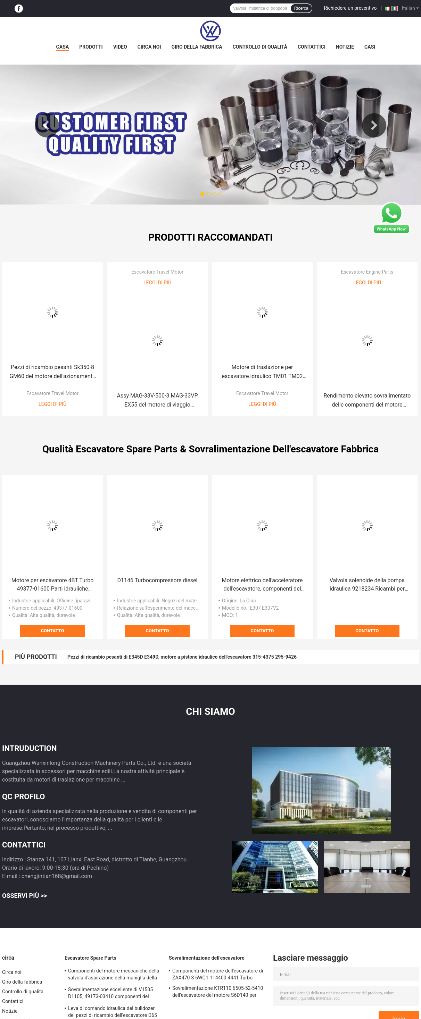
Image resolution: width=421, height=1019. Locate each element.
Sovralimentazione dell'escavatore (207, 958)
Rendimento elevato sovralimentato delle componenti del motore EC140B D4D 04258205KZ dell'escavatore (367, 400)
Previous (47, 125)
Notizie (345, 47)
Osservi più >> (24, 895)
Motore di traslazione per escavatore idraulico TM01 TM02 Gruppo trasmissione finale (262, 372)
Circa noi (149, 47)
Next (374, 125)
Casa (62, 47)
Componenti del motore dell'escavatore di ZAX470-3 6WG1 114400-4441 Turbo (217, 974)
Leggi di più (52, 404)
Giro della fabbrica (196, 47)
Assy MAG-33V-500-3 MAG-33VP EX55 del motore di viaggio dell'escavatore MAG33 (157, 400)
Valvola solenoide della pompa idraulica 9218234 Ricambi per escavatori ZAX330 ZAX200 (367, 585)
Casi (369, 47)
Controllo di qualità (260, 47)
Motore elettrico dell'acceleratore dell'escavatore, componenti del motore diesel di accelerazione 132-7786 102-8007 (262, 585)
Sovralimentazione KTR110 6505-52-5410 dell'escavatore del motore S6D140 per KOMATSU (217, 992)
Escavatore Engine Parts (367, 272)
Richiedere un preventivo (350, 8)
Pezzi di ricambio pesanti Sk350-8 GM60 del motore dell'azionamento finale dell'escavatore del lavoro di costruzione (52, 372)
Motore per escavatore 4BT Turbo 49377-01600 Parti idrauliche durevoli (52, 585)
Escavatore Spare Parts (90, 958)
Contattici (311, 47)
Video (120, 47)
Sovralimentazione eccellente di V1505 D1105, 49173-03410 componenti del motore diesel (110, 994)
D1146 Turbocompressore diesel (157, 580)
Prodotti (91, 47)
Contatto (52, 630)
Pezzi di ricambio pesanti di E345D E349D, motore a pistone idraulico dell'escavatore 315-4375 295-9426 (182, 657)
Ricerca (301, 8)
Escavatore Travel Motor (52, 393)
